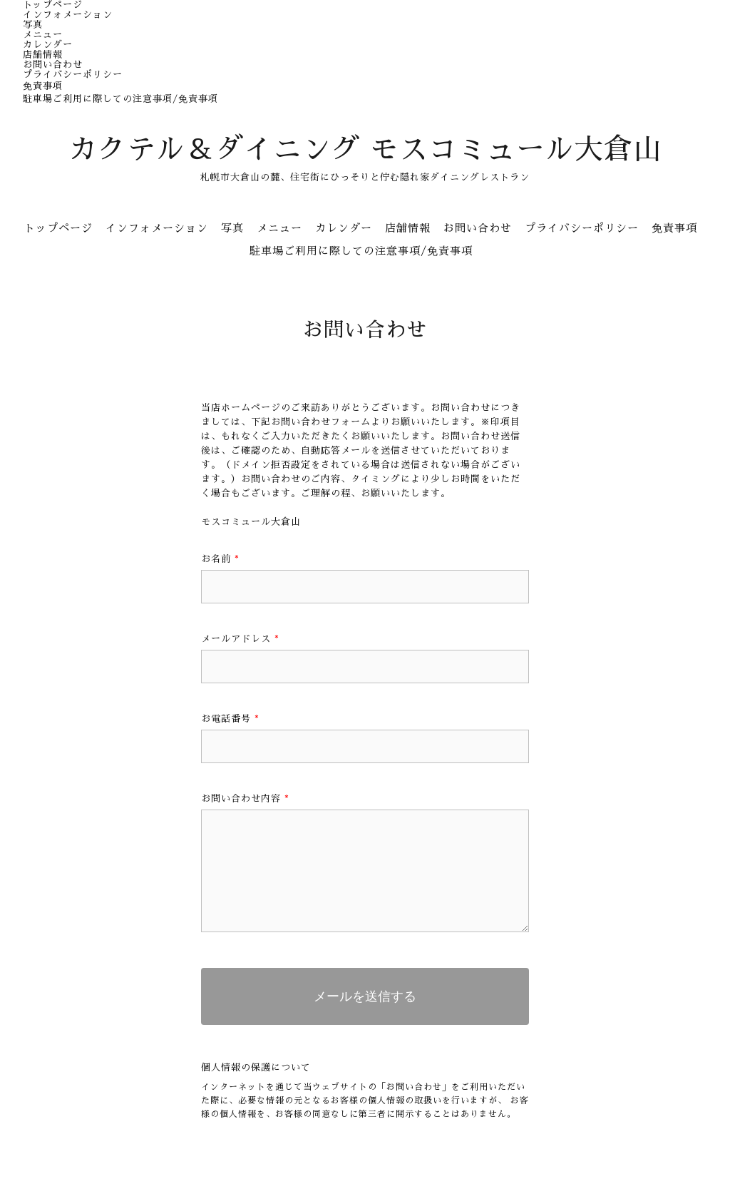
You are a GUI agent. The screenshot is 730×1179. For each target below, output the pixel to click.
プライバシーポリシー (73, 74)
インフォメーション (68, 14)
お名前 (220, 558)
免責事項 (43, 86)
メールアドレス (240, 638)
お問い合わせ (53, 64)
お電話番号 (230, 718)
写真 (33, 24)
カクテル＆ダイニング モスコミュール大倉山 (365, 150)
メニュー (43, 34)
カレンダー (48, 44)
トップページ (53, 4)
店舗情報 (43, 54)
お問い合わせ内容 (245, 798)
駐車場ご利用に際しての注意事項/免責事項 (120, 98)
